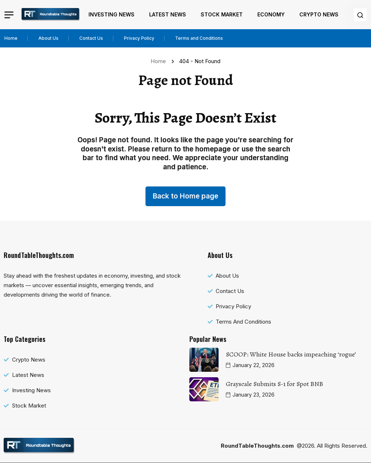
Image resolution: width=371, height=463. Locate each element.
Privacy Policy (139, 38)
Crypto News (318, 14)
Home (11, 38)
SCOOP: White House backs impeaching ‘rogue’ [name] (291, 354)
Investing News (111, 14)
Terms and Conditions (199, 38)
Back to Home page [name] (185, 196)
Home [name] (160, 61)
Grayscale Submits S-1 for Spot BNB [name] (274, 383)
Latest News (167, 14)
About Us (48, 38)
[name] (51, 14)
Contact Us (91, 38)
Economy (271, 14)
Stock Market (222, 14)
